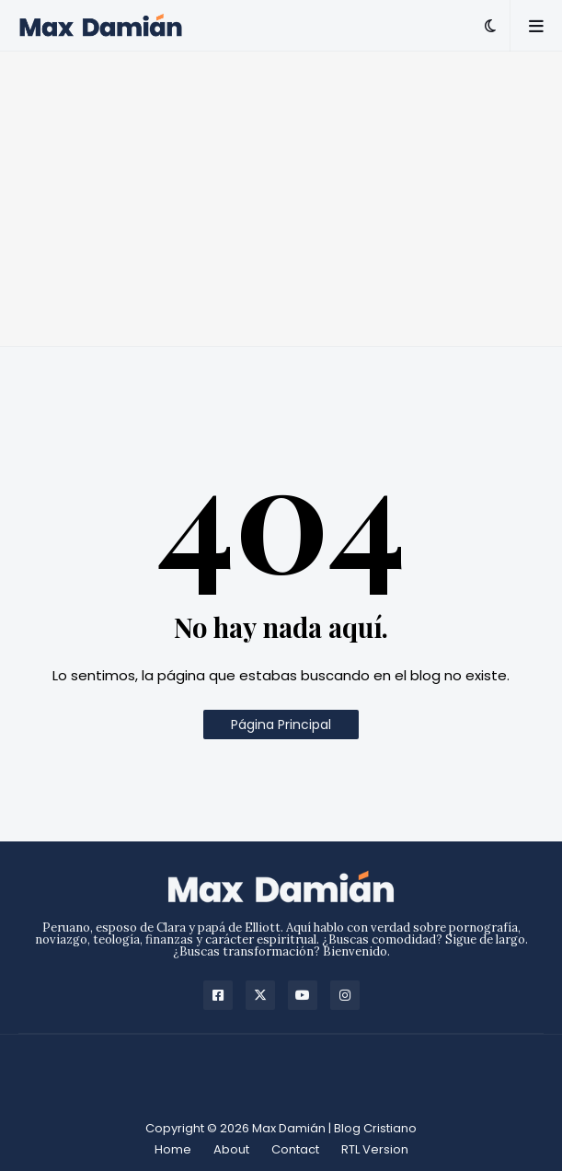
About (231, 1149)
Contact (295, 1149)
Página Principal (281, 724)
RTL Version (374, 1149)
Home (173, 1149)
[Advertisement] (281, 199)
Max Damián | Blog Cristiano (334, 1128)
